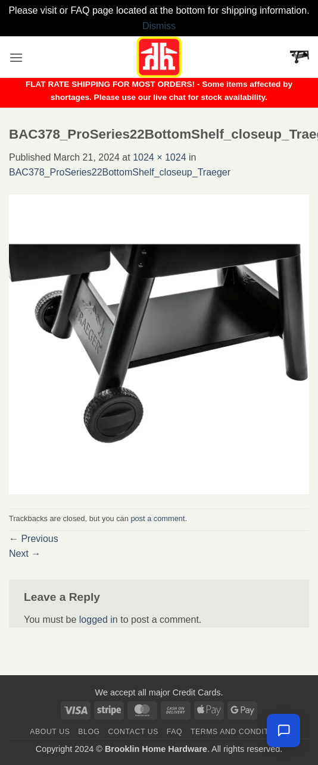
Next (24, 553)
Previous (33, 539)
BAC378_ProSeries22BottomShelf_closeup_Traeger (119, 172)
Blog (88, 732)
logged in (98, 619)
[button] (16, 57)
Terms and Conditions (239, 732)
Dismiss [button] (159, 26)
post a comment (157, 518)
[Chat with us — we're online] (283, 730)
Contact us (133, 732)
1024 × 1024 (159, 157)
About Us (50, 732)
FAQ (174, 732)
